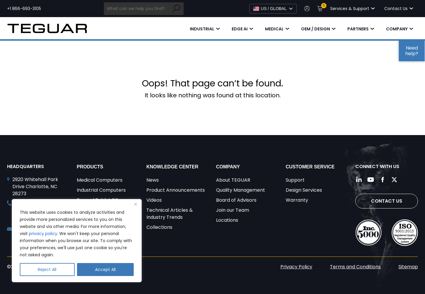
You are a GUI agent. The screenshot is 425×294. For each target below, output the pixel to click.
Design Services (304, 190)
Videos (154, 200)
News (152, 180)
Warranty (297, 200)
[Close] (135, 204)
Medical (274, 29)
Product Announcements (175, 190)
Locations (227, 220)
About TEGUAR (233, 180)
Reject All (47, 269)
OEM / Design (315, 29)
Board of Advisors (236, 200)
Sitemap (408, 266)
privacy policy (43, 233)
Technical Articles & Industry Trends (169, 214)
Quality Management (240, 190)
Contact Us (386, 201)
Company (397, 29)
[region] (77, 240)
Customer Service (310, 166)
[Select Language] (273, 9)
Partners (358, 29)
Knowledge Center (172, 166)
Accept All (105, 269)
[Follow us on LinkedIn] (358, 179)
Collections (159, 227)
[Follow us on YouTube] (370, 179)
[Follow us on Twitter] (394, 179)
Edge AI (240, 29)
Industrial (202, 29)
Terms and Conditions (355, 266)
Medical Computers (99, 180)
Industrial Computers (101, 190)
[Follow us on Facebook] (382, 179)
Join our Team (232, 210)
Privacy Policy (296, 266)
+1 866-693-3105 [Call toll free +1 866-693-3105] (24, 8)
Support (295, 180)
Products (90, 166)
